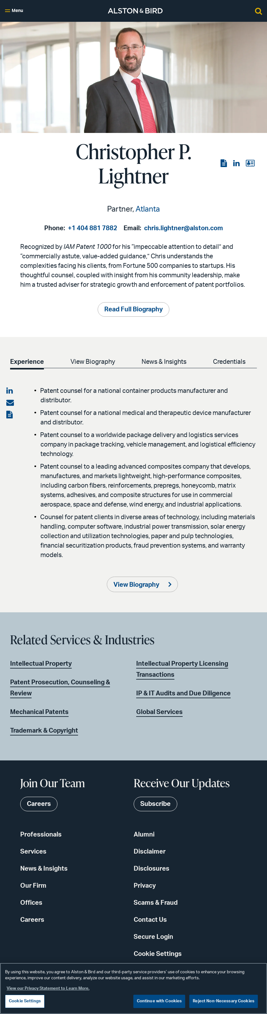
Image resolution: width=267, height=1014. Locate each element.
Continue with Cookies (159, 1001)
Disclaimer (150, 852)
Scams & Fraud (156, 903)
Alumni (144, 834)
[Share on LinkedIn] (10, 391)
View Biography (92, 362)
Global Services (159, 712)
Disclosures (151, 869)
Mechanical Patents (39, 712)
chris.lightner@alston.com (183, 228)
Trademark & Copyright (44, 731)
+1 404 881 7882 (92, 228)
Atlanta (148, 209)
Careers (32, 920)
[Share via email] (10, 403)
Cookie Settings (158, 954)
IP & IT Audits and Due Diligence (183, 693)
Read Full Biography (133, 309)
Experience (27, 362)
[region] (133, 988)
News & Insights (164, 362)
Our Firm (33, 886)
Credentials (229, 362)
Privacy (145, 886)
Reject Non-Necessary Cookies (223, 1001)
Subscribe (155, 804)
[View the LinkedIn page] (237, 163)
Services (33, 852)
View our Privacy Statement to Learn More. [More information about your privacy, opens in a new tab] (48, 989)
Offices (31, 903)
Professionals (41, 834)
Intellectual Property (41, 664)
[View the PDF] (224, 163)
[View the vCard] (250, 163)
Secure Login (153, 937)
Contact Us (150, 920)
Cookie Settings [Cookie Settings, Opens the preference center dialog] (25, 1001)
